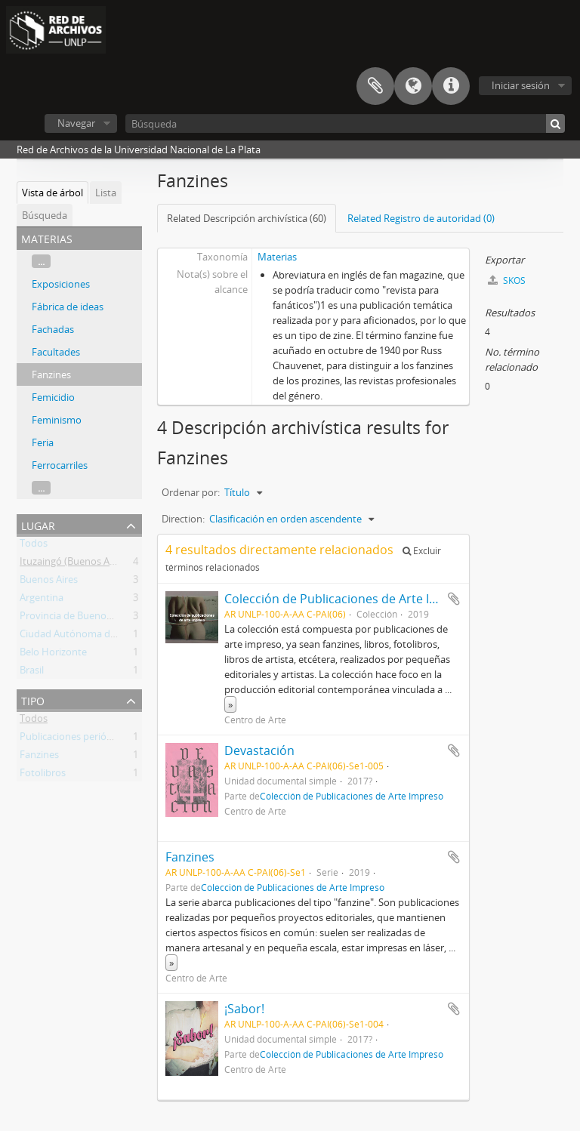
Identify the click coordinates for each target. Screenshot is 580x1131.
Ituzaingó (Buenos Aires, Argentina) (98, 564)
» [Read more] (230, 704)
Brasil (32, 673)
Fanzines (51, 374)
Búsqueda (44, 215)
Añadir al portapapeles (453, 598)
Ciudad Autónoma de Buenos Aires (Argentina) (124, 636)
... (41, 261)
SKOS (507, 280)
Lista (105, 192)
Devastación (259, 750)
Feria (43, 442)
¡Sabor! (244, 1008)
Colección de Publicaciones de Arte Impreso (349, 598)
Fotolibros (43, 775)
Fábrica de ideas (67, 306)
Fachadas (53, 329)
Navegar (76, 123)
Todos (34, 546)
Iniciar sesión (521, 85)
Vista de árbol (52, 192)
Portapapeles (375, 86)
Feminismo (57, 420)
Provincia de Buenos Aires (77, 618)
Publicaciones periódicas (74, 739)
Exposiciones (61, 284)
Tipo (33, 699)
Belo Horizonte (53, 654)
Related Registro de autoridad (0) (421, 218)
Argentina (41, 600)
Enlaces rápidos (451, 86)
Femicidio (53, 397)
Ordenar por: (191, 492)
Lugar (38, 524)
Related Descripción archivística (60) (246, 218)
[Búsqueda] (345, 123)
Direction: (183, 518)
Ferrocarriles (60, 465)
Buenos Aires (49, 582)
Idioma (413, 86)
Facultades (56, 352)
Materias (277, 256)
